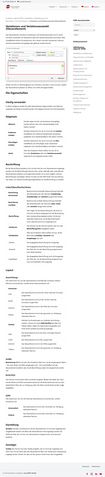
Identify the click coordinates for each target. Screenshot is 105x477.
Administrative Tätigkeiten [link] (82, 61)
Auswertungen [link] (78, 90)
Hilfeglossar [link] (77, 112)
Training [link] (74, 7)
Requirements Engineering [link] (82, 75)
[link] (10, 1)
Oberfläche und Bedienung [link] (34, 18)
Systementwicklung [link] (80, 79)
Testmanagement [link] (79, 94)
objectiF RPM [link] (18, 18)
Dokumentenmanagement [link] (82, 87)
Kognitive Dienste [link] (79, 108)
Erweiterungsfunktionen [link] (81, 105)
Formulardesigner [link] (21, 21)
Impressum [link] (85, 466)
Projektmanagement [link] (80, 83)
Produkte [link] (52, 7)
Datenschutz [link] (96, 466)
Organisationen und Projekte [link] (83, 57)
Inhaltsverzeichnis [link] (80, 41)
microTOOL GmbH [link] (30, 473)
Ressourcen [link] (63, 7)
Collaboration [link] (78, 65)
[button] (87, 474)
